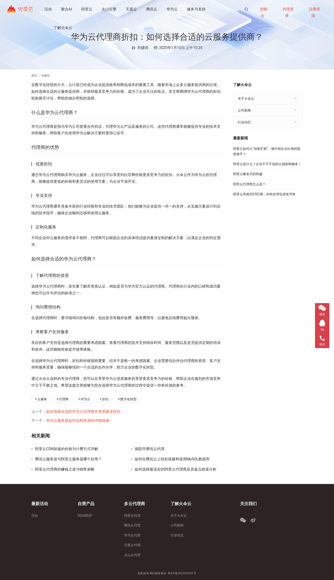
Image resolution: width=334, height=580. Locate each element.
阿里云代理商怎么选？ (249, 184)
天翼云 (131, 9)
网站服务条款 (158, 573)
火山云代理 (132, 555)
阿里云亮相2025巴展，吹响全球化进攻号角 (264, 194)
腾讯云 (151, 9)
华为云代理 (132, 535)
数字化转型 (128, 399)
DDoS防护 (85, 515)
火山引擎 (109, 9)
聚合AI (66, 9)
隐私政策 (143, 573)
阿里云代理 (132, 515)
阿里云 (87, 9)
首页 (34, 75)
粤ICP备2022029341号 (182, 573)
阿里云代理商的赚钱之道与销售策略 (64, 469)
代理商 (64, 399)
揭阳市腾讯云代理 (149, 449)
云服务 (42, 399)
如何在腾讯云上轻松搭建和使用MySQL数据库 (172, 459)
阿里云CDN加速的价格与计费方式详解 (66, 449)
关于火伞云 (246, 98)
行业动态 (244, 122)
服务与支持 (196, 9)
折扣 (105, 399)
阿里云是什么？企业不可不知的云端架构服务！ (267, 164)
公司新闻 (244, 110)
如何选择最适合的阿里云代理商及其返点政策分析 (175, 469)
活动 (48, 9)
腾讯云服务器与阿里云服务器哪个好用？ (68, 459)
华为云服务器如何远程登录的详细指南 (77, 420)
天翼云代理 (132, 545)
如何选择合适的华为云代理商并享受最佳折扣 (83, 411)
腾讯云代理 (132, 525)
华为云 (172, 9)
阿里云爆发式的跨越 (247, 174)
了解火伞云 (63, 28)
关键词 (142, 47)
